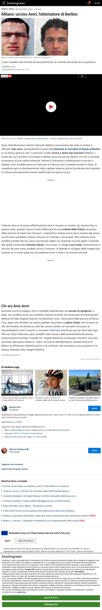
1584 (52, 563)
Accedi (97, 3)
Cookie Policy (21, 592)
